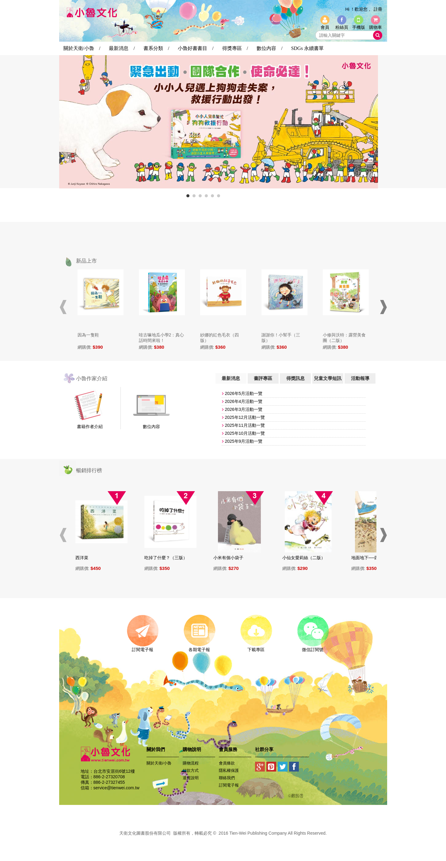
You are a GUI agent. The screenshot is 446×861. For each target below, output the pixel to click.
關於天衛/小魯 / (82, 48)
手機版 (358, 27)
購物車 (375, 27)
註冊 (378, 9)
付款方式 (191, 770)
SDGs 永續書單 (307, 48)
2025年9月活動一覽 (243, 441)
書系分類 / (156, 48)
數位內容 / (269, 48)
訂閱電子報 (143, 647)
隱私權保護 (229, 770)
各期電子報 (199, 647)
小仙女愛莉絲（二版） (306, 557)
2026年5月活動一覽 (243, 393)
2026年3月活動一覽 (243, 409)
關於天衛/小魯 (159, 763)
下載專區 (256, 647)
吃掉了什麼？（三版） (168, 557)
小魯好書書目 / (195, 48)
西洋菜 (84, 557)
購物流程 (191, 763)
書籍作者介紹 (90, 426)
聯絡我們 (227, 778)
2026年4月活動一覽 (243, 401)
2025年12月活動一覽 (245, 417)
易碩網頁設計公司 (223, 839)
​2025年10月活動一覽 (245, 433)
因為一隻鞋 (88, 334)
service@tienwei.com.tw (116, 787)
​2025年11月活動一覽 (245, 425)
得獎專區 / (235, 48)
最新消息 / (122, 48)
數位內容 (151, 426)
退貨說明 (191, 778)
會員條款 (227, 763)
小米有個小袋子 (231, 557)
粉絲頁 (341, 27)
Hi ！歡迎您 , (357, 9)
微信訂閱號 (313, 647)
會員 (325, 27)
